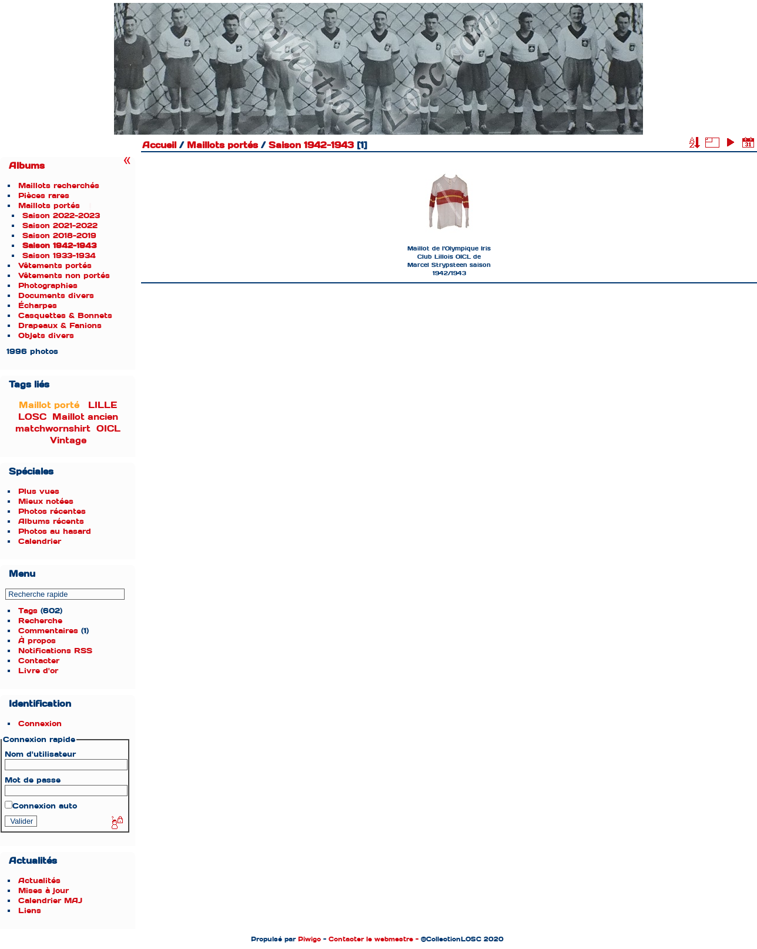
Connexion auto (41, 806)
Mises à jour (43, 890)
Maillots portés (49, 205)
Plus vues (38, 491)
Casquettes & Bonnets (65, 315)
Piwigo (309, 939)
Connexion (40, 724)
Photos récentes (52, 511)
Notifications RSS (55, 651)
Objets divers (46, 335)
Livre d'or (38, 671)
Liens (29, 910)
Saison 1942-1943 (59, 245)
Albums (27, 166)
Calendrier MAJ (50, 900)
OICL (108, 429)
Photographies (48, 285)
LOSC (32, 417)
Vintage (68, 440)
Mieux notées (45, 501)
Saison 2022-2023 (61, 215)
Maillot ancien (85, 417)
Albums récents (51, 521)
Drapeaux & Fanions (60, 325)
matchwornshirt (53, 429)
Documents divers (56, 295)
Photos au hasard (54, 531)
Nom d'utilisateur (40, 754)
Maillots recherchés (58, 186)
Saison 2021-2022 (60, 225)
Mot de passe (33, 780)
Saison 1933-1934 (59, 255)
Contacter (38, 661)
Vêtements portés (55, 265)
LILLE (102, 405)
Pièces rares (43, 196)
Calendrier (39, 541)
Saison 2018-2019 (59, 235)
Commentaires (48, 631)
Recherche (40, 621)
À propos (37, 641)
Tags (28, 611)
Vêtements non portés (64, 275)
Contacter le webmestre (371, 939)
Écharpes (37, 305)
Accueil (159, 145)
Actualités (39, 880)
